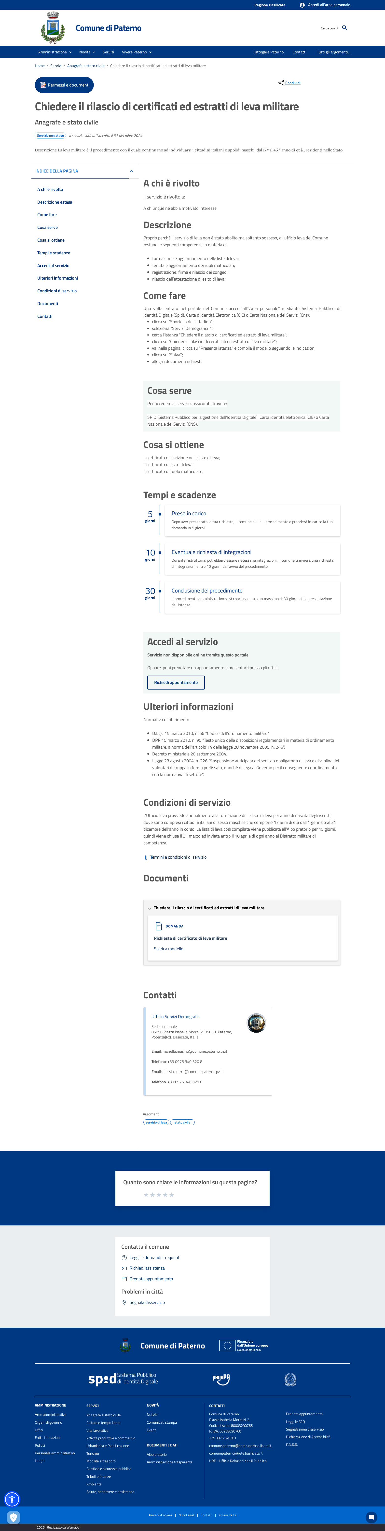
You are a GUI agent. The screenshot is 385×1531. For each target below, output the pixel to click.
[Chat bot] (371, 1517)
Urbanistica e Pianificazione (107, 1445)
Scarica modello (168, 948)
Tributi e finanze (98, 1476)
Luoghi (40, 1460)
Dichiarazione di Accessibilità (308, 1437)
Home (40, 66)
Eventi (151, 1430)
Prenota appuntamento (304, 1414)
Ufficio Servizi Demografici (176, 1016)
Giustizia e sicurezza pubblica (108, 1468)
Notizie (152, 1414)
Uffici (39, 1430)
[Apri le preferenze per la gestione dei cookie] (13, 1517)
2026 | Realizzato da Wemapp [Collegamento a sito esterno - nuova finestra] (58, 1527)
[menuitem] (268, 52)
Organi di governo (48, 1422)
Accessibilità (227, 1515)
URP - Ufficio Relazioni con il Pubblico (238, 1461)
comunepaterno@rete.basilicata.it (235, 1453)
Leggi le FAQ (295, 1421)
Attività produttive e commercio (110, 1438)
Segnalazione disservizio (305, 1429)
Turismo (92, 1453)
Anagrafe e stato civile (86, 66)
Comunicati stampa (162, 1422)
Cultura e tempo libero (103, 1422)
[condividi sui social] (289, 83)
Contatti (217, 1405)
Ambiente (94, 1484)
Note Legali (186, 1515)
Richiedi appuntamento (176, 682)
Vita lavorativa (97, 1430)
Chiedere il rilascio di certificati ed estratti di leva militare (158, 66)
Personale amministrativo (55, 1453)
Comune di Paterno (108, 27)
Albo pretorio (157, 1454)
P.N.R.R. (292, 1444)
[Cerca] (344, 28)
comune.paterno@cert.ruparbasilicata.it (240, 1445)
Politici (40, 1445)
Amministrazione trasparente (169, 1462)
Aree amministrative (51, 1414)
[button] (324, 5)
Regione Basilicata (269, 5)
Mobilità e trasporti (101, 1461)
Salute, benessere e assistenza (110, 1491)
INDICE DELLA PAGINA (56, 171)
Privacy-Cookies (160, 1515)
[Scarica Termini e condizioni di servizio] (175, 857)
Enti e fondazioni (47, 1437)
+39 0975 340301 (222, 1438)
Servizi (56, 66)
